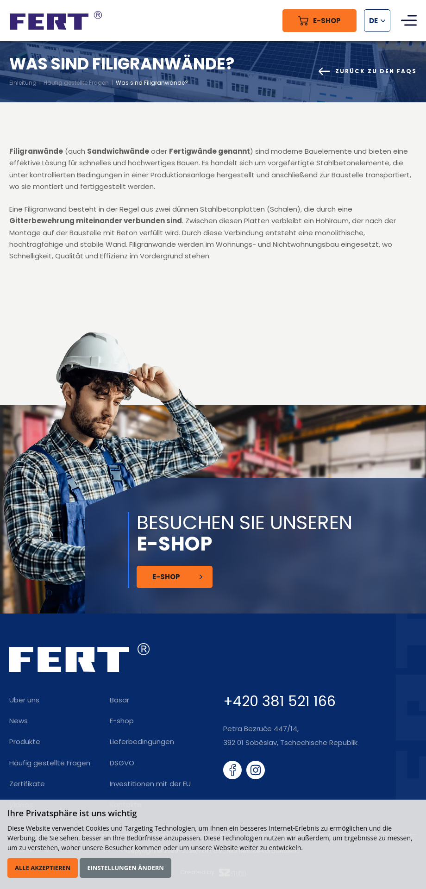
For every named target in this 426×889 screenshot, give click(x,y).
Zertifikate (27, 784)
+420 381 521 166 (279, 701)
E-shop (122, 721)
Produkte (24, 741)
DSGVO (122, 763)
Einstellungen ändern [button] (125, 868)
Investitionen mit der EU (150, 784)
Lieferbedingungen (142, 741)
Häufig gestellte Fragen (76, 83)
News (18, 721)
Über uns (24, 700)
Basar (119, 700)
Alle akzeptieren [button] (42, 868)
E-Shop (166, 577)
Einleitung (23, 83)
